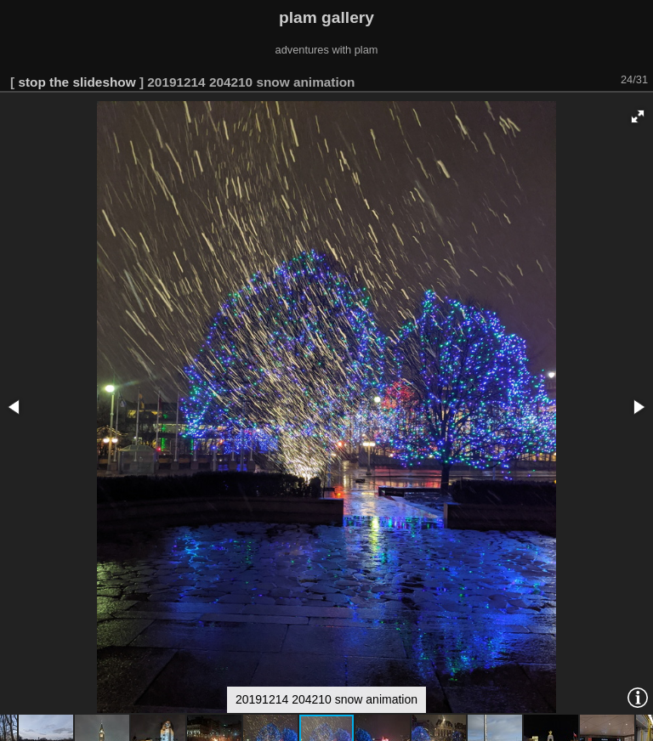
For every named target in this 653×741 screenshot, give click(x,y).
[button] (637, 116)
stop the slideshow (76, 82)
